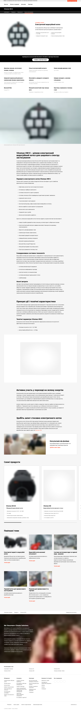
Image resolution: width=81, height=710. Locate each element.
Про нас (6, 4)
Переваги (13, 12)
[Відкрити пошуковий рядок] (76, 4)
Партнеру (30, 4)
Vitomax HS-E (38, 430)
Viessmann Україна (8, 612)
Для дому (23, 4)
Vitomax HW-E (23, 612)
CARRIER (16, 708)
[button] (71, 612)
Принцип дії (20, 12)
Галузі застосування (29, 12)
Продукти (16, 612)
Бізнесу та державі (14, 4)
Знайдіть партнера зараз (40, 59)
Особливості (6, 12)
